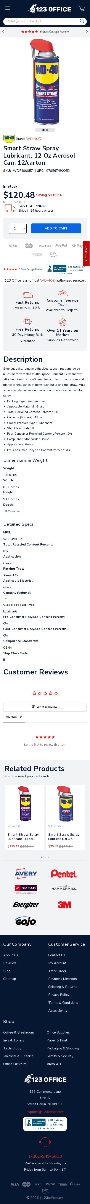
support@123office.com (45, 1111)
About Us (10, 955)
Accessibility (58, 1010)
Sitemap (9, 978)
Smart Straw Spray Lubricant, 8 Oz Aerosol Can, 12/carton (63, 837)
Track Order (57, 971)
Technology (12, 1048)
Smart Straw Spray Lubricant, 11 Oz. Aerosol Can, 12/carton (23, 837)
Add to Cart (56, 228)
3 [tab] (48, 857)
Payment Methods (62, 978)
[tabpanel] (24, 817)
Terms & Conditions (63, 1002)
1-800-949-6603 (45, 1156)
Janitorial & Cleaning (18, 1056)
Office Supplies (58, 1032)
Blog (7, 971)
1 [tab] (43, 130)
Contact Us (56, 955)
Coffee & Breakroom (18, 1032)
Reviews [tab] (11, 717)
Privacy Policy (58, 994)
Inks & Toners (13, 1040)
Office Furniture (15, 1064)
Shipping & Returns (62, 986)
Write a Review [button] (47, 707)
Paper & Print (57, 1040)
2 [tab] (47, 130)
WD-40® (47, 280)
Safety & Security (60, 1056)
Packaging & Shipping (63, 1048)
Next (87, 32)
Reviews (9, 963)
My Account (57, 963)
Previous (3, 32)
